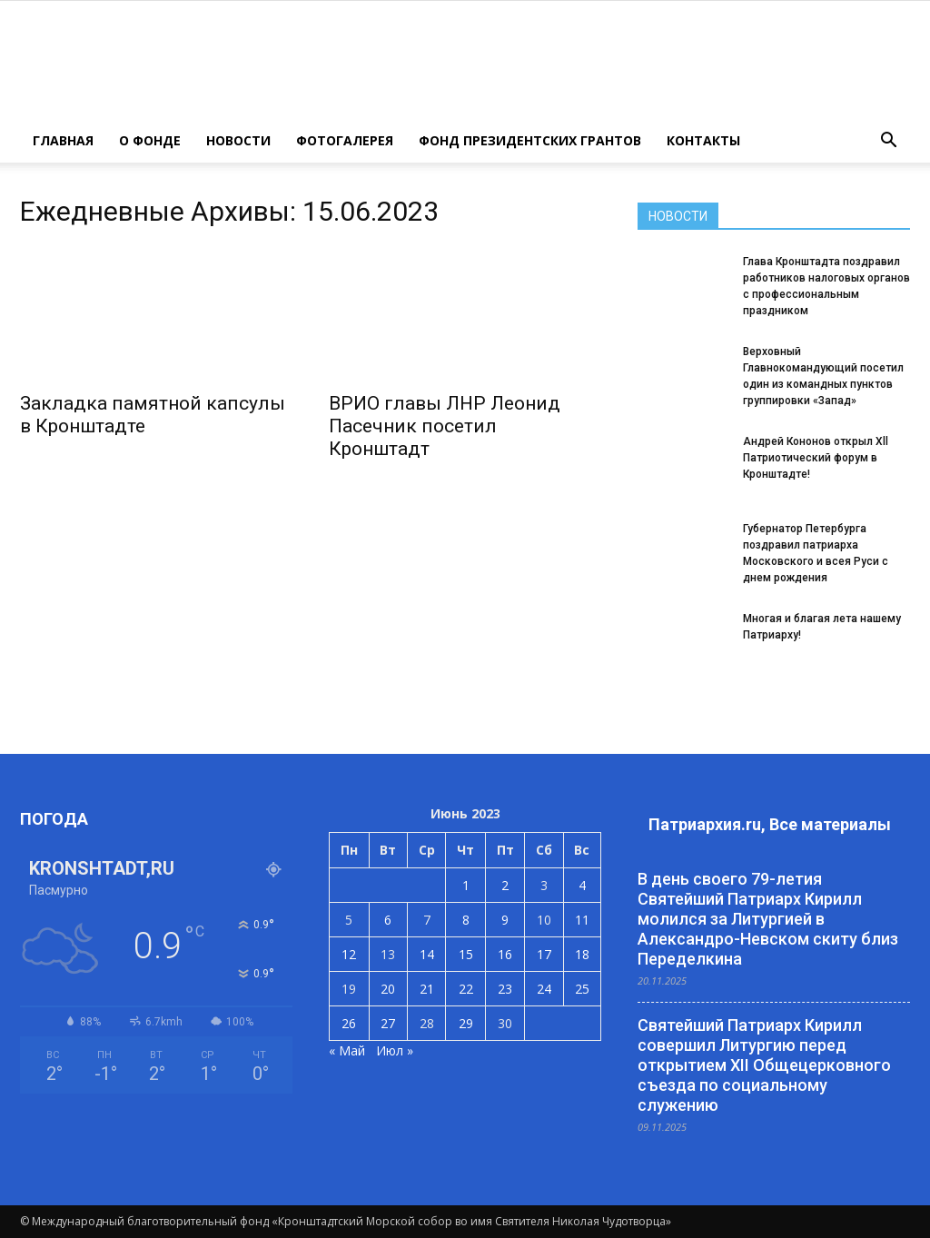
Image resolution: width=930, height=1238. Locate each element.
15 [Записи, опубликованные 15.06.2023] (466, 954)
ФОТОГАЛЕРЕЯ (344, 140)
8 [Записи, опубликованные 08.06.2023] (466, 919)
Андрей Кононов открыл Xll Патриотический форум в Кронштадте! (815, 457)
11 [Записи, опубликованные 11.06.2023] (582, 919)
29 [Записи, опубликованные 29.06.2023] (466, 1023)
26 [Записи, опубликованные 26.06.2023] (348, 1023)
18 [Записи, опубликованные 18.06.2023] (582, 954)
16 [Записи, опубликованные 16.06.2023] (505, 954)
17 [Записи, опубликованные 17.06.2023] (544, 954)
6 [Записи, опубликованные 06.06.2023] (387, 919)
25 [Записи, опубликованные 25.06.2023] (582, 988)
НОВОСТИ (238, 140)
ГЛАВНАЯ (63, 140)
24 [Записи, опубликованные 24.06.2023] (544, 988)
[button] (888, 141)
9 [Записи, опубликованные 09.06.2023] (505, 919)
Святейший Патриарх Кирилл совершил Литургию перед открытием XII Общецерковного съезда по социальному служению (764, 1064)
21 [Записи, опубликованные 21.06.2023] (427, 988)
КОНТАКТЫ (703, 140)
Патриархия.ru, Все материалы (769, 824)
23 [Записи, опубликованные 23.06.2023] (505, 988)
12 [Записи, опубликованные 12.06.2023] (348, 954)
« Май (347, 1050)
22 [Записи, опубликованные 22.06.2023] (466, 988)
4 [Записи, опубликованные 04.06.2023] (582, 885)
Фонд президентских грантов (530, 140)
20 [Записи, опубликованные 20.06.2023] (388, 988)
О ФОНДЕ (150, 140)
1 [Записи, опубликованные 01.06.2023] (466, 885)
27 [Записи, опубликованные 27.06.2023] (388, 1023)
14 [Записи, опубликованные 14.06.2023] (427, 954)
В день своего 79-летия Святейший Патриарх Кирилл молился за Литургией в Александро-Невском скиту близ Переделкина (768, 918)
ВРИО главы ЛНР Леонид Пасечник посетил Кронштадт (444, 426)
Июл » (394, 1050)
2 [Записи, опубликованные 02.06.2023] (505, 885)
